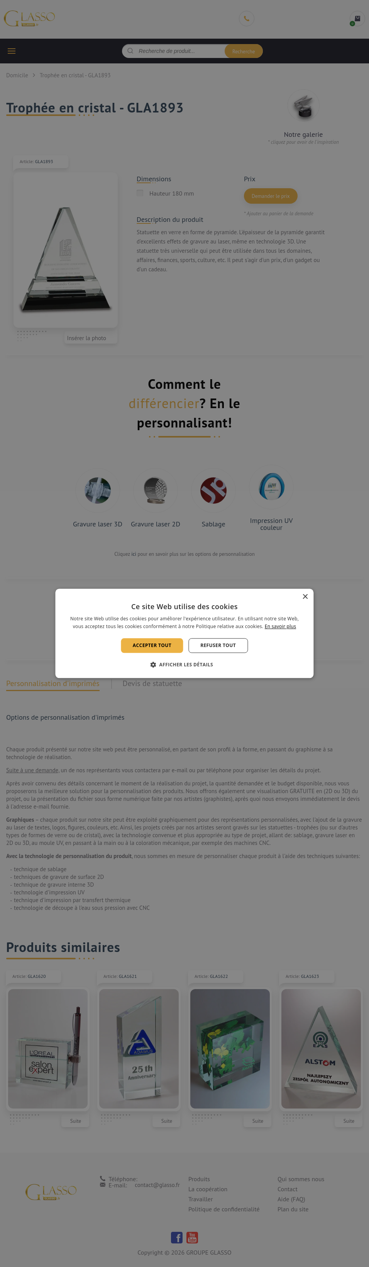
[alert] (184, 633)
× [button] (305, 597)
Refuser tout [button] (218, 645)
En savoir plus (280, 626)
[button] (184, 665)
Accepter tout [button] (152, 645)
